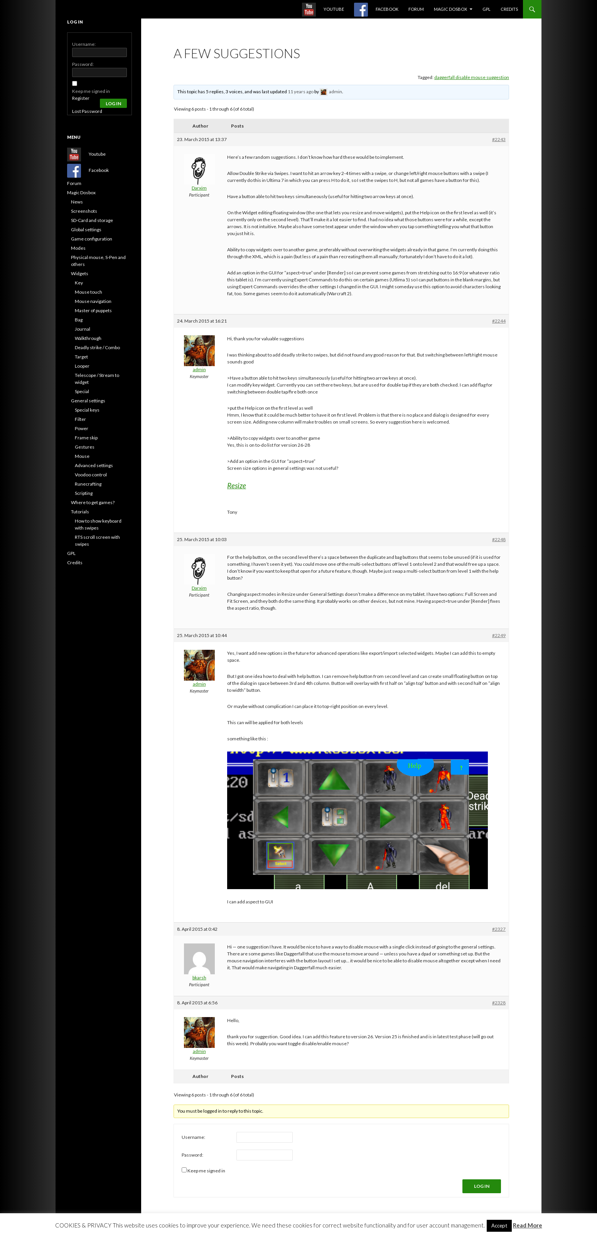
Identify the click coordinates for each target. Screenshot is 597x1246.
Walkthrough (88, 338)
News (77, 202)
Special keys (87, 410)
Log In (481, 1186)
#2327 (499, 929)
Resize (236, 485)
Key (79, 283)
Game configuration (91, 239)
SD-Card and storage (92, 220)
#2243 (499, 139)
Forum (416, 9)
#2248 (499, 539)
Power (81, 428)
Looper (82, 366)
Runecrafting (88, 484)
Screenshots (84, 211)
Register (80, 98)
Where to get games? (93, 502)
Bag (79, 320)
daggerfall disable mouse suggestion (471, 77)
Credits (509, 9)
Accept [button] (499, 1225)
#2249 (499, 635)
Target (81, 357)
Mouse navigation (93, 301)
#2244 (499, 321)
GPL (486, 9)
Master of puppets (93, 310)
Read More (527, 1225)
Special (82, 391)
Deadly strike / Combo (97, 347)
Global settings (86, 229)
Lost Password (87, 111)
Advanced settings (94, 465)
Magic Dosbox (450, 9)
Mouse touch (88, 292)
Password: (192, 1155)
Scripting (84, 493)
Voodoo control (91, 475)
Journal (82, 329)
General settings (88, 401)
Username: (193, 1137)
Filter (80, 419)
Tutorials (80, 512)
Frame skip (86, 438)
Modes (78, 248)
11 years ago (301, 91)
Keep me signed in (206, 1171)
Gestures (84, 447)
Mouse (82, 456)
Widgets (79, 273)
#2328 (499, 1003)
